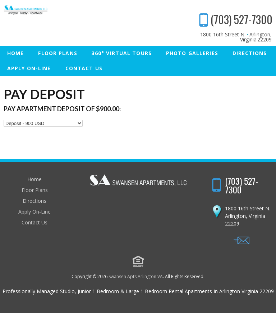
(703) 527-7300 (241, 19)
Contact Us (83, 68)
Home (15, 53)
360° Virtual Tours (122, 53)
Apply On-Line (29, 68)
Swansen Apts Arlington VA (136, 276)
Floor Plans (57, 53)
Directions (250, 53)
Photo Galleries (192, 53)
